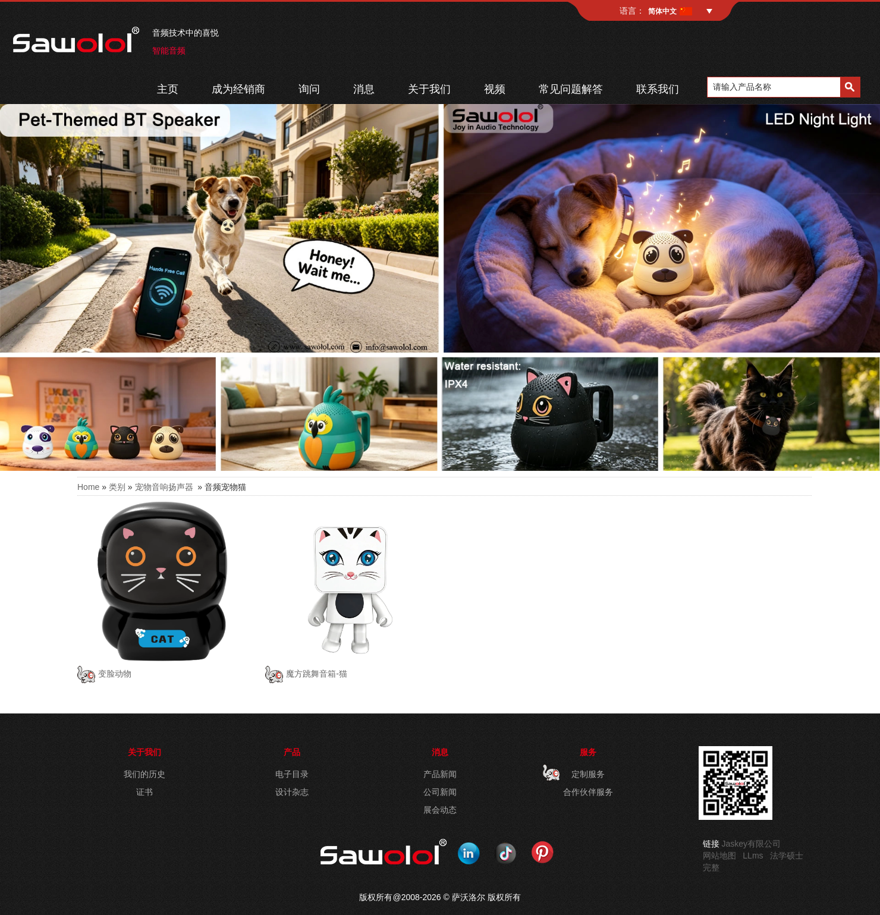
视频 (494, 89)
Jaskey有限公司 (751, 843)
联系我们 (657, 89)
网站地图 (719, 855)
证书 (144, 792)
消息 (364, 89)
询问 (309, 89)
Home (88, 487)
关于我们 (429, 89)
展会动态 (440, 810)
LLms (753, 855)
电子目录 (292, 774)
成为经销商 (238, 89)
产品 (292, 752)
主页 (167, 89)
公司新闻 (440, 792)
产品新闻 (440, 774)
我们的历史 (144, 774)
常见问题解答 (571, 89)
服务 (588, 752)
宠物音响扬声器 (164, 487)
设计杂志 (292, 792)
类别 (117, 487)
